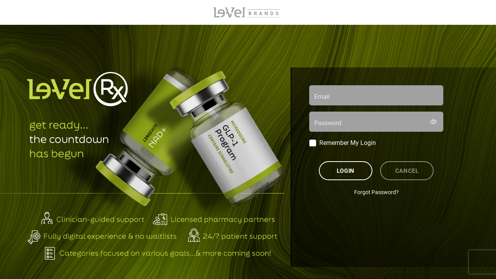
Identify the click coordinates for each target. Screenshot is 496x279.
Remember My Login (347, 142)
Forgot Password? (376, 192)
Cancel (407, 170)
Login (346, 170)
